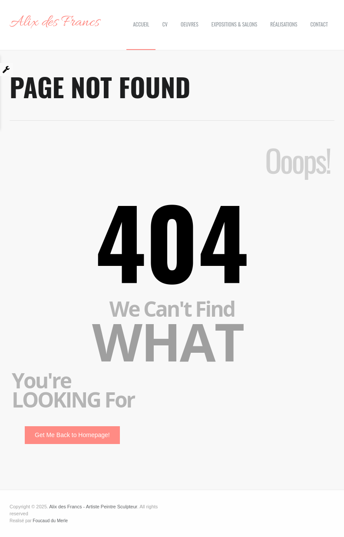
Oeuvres (189, 24)
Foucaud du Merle (50, 520)
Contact (319, 24)
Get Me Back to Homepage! (72, 434)
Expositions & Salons (234, 24)
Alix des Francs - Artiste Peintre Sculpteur (93, 506)
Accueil (141, 24)
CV (165, 24)
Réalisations (283, 24)
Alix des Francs (54, 22)
